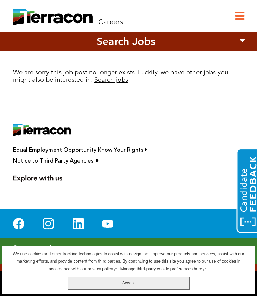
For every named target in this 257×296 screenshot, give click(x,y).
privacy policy (103, 268)
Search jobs (111, 79)
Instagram (48, 223)
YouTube (107, 223)
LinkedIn (78, 223)
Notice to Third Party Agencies (87, 160)
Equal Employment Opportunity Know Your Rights (111, 149)
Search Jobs (125, 41)
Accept (128, 283)
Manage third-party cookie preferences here (163, 268)
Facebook (18, 223)
